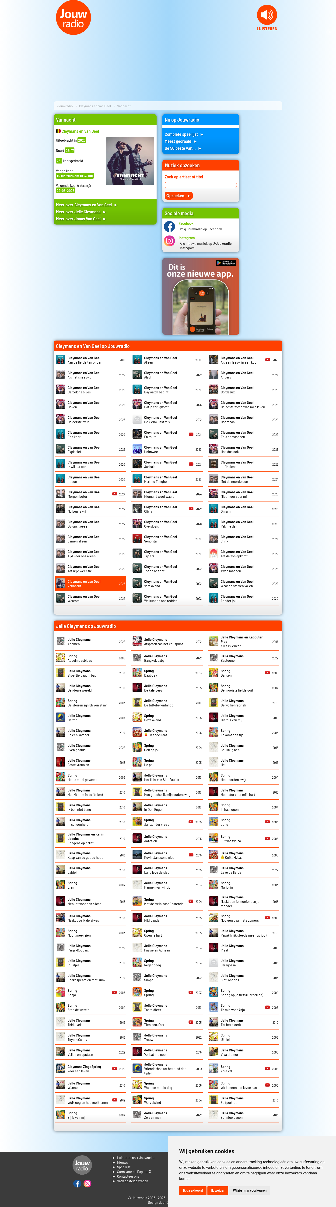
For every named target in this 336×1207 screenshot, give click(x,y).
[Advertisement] (105, 272)
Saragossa (232, 962)
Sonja (72, 992)
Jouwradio (65, 106)
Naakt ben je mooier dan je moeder (240, 901)
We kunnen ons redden (161, 598)
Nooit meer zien (79, 932)
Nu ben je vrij (84, 509)
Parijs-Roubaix (79, 947)
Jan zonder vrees (156, 822)
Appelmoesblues (80, 658)
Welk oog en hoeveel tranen (88, 1100)
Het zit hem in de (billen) (85, 792)
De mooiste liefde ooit (237, 687)
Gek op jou (152, 747)
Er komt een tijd (232, 732)
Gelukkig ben (232, 747)
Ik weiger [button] (217, 1190)
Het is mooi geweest (83, 777)
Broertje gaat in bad (82, 672)
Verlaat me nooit (156, 1052)
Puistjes (79, 962)
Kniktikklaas (232, 855)
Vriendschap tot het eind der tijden (165, 1068)
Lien (72, 884)
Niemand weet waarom (160, 494)
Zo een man (155, 1115)
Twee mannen (237, 568)
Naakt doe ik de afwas (83, 918)
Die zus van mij (232, 717)
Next (330, 32)
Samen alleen (84, 538)
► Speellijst (121, 1167)
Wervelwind (152, 1100)
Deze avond (152, 717)
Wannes (79, 1085)
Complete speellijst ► (184, 134)
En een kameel (79, 732)
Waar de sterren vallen (237, 583)
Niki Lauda (155, 918)
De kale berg (155, 687)
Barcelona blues (84, 389)
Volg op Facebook (201, 229)
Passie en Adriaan (157, 947)
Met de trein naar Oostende (164, 901)
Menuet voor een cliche (85, 901)
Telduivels (79, 1022)
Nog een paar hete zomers (240, 918)
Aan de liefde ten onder (85, 359)
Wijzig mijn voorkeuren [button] (249, 1190)
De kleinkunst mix (160, 419)
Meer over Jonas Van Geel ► (81, 218)
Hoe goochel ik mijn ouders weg (167, 792)
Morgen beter (84, 494)
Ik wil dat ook (84, 464)
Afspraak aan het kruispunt (163, 641)
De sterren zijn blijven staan (88, 702)
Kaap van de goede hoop (85, 855)
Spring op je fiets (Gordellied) (242, 992)
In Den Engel (155, 807)
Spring (149, 992)
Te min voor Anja (233, 1007)
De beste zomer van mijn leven (243, 404)
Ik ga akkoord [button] (193, 1190)
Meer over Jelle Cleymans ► (81, 211)
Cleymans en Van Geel (95, 106)
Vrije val (226, 1068)
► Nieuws (120, 1162)
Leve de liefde (232, 870)
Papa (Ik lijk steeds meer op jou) (243, 932)
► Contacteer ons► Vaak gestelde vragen (130, 1178)
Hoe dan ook (237, 449)
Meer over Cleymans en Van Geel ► (87, 204)
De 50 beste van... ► (183, 148)
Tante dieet (155, 1007)
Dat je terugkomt (160, 404)
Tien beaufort (154, 1022)
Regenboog (152, 962)
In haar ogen (230, 807)
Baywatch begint (160, 389)
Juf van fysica (231, 838)
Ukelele (226, 1037)
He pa (149, 762)
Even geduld (79, 747)
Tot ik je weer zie (84, 568)
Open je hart (153, 932)
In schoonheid (79, 822)
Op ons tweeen (84, 523)
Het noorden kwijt (233, 777)
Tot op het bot (160, 568)
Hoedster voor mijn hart (238, 792)
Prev (6, 32)
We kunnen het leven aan (239, 1085)
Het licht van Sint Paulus (161, 777)
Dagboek (150, 672)
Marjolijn (227, 884)
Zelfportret (232, 1100)
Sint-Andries (232, 977)
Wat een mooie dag (158, 1085)
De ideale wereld (80, 687)
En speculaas (155, 732)
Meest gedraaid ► (181, 141)
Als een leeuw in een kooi (239, 359)
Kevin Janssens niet (159, 855)
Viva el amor (232, 1052)
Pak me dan (237, 523)
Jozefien (155, 838)
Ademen (79, 641)
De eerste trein (84, 419)
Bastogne (232, 658)
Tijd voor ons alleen (84, 553)
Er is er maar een (237, 434)
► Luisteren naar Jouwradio (133, 1157)
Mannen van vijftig (157, 884)
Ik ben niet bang (79, 807)
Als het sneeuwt (84, 374)
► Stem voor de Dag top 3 (131, 1171)
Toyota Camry (79, 1037)
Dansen (226, 672)
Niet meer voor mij (237, 494)
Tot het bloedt (232, 1022)
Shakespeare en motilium (86, 977)
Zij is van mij (76, 1115)
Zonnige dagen (232, 1115)
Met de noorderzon (237, 479)
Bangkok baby (155, 658)
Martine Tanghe (160, 479)
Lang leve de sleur (157, 870)
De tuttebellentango (158, 702)
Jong (225, 822)
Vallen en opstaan (80, 1052)
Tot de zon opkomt (237, 553)
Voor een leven (84, 1068)
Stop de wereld (78, 1007)
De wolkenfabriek (233, 702)
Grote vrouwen (79, 762)
